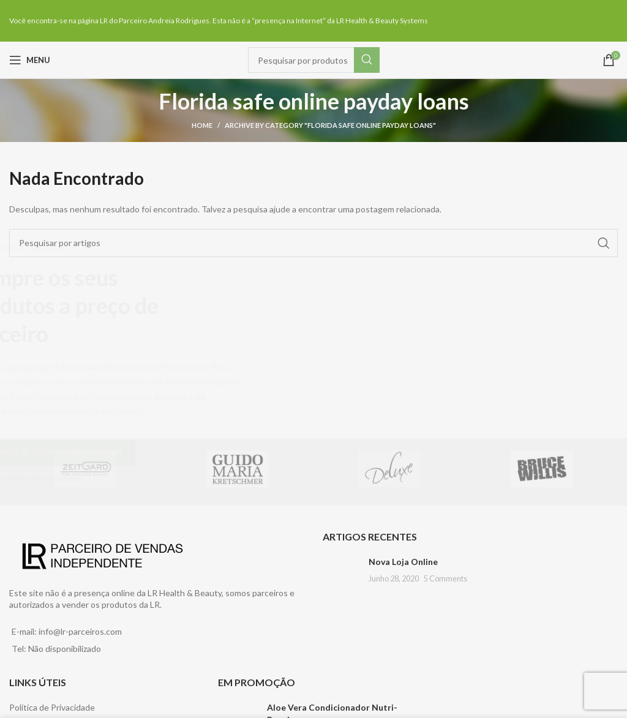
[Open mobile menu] (29, 60)
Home (202, 125)
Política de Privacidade (52, 707)
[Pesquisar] (314, 60)
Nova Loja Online (403, 561)
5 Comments (445, 578)
